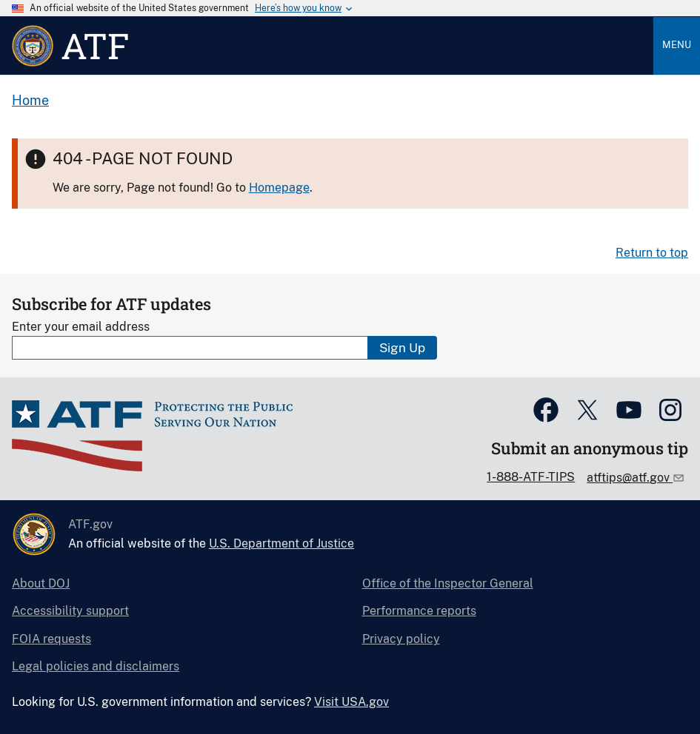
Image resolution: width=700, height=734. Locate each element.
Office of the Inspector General (447, 583)
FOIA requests (51, 639)
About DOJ (41, 583)
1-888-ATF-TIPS (531, 477)
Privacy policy (401, 639)
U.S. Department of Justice (281, 543)
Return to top (652, 253)
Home (30, 100)
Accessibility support (70, 611)
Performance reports (419, 611)
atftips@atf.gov (630, 478)
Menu (676, 44)
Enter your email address (81, 327)
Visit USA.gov (351, 702)
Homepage (279, 188)
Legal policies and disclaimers (95, 666)
